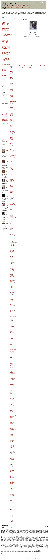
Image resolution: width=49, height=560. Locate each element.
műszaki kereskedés (13, 155)
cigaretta (16, 531)
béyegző (11, 363)
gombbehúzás (12, 235)
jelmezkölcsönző (12, 411)
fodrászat (11, 79)
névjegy (11, 453)
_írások (5, 526)
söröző (11, 319)
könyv (11, 304)
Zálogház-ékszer (7, 179)
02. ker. (17, 526)
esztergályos (11, 281)
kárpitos (11, 119)
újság (10, 264)
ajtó (10, 348)
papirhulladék (12, 544)
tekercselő (11, 488)
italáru (11, 179)
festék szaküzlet (12, 175)
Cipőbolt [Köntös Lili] (4, 29)
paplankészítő (12, 458)
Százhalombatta (40, 546)
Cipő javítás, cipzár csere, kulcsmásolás (7, 188)
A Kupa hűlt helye (4, 122)
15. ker (11, 90)
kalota (27, 538)
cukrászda (11, 95)
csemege (11, 149)
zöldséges (11, 96)
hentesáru (11, 131)
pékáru (30, 544)
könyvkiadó (41, 540)
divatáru (27, 532)
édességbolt (11, 191)
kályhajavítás (12, 422)
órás (27, 543)
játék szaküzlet (12, 299)
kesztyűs (11, 167)
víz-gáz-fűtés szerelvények (12, 505)
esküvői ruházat (12, 280)
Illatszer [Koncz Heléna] (5, 40)
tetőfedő (11, 321)
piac (10, 460)
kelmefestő (5, 539)
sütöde (11, 257)
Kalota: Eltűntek (4, 70)
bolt (10, 357)
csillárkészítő (12, 227)
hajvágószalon (5, 536)
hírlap (11, 199)
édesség (37, 532)
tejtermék (11, 258)
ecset (10, 374)
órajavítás (11, 193)
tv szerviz (11, 325)
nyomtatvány (11, 185)
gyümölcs (11, 163)
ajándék (11, 84)
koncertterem (10, 540)
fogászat (11, 386)
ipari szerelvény (29, 537)
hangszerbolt (12, 293)
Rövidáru (11, 161)
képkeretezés (12, 424)
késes (20, 539)
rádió (10, 312)
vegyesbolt (46, 549)
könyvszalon (11, 435)
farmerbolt (11, 379)
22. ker (11, 126)
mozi (10, 113)
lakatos (35, 541)
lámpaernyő (11, 442)
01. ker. (11, 107)
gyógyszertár (12, 137)
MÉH (10, 343)
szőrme (11, 256)
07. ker (11, 73)
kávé (39, 538)
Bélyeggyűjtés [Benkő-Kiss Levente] (6, 24)
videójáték (11, 502)
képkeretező (11, 132)
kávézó (44, 538)
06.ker (11, 339)
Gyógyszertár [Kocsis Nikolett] (6, 36)
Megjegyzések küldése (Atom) (26, 67)
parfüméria (11, 459)
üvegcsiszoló (12, 338)
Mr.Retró (3, 85)
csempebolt (11, 371)
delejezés (11, 372)
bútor (10, 103)
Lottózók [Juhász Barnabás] (5, 48)
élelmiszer (18, 533)
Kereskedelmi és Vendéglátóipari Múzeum (5, 82)
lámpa (11, 441)
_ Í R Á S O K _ (4, 22)
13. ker (11, 102)
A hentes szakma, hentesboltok (7, 161)
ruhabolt (11, 145)
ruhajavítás (11, 186)
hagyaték (11, 400)
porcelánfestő (36, 544)
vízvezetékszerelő (12, 508)
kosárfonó (27, 540)
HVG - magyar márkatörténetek (4, 79)
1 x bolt (4, 9)
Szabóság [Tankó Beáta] (5, 54)
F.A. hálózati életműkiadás (3, 108)
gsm (10, 394)
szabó (11, 89)
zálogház (11, 331)
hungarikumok (12, 405)
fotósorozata (17, 12)
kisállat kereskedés (12, 415)
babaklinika (27, 529)
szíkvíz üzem (45, 547)
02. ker (11, 72)
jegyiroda (11, 298)
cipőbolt (25, 531)
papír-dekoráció (12, 310)
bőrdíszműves (12, 97)
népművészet (12, 452)
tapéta (11, 320)
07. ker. (11, 114)
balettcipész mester (34, 529)
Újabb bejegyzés (22, 65)
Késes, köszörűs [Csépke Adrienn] (6, 46)
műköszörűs (11, 306)
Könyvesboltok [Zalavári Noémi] (6, 47)
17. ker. (31, 527)
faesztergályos (12, 282)
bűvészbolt (11, 276)
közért (21, 541)
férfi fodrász (11, 197)
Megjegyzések (4, 95)
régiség (11, 138)
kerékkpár (11, 412)
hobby (4, 537)
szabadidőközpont (12, 204)
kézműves (11, 428)
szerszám (11, 472)
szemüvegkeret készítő (13, 316)
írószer (11, 336)
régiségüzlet (11, 251)
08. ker (46, 526)
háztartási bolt (19, 536)
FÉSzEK (23, 9)
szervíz (11, 169)
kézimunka (26, 539)
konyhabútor (17, 540)
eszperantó (11, 377)
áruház (11, 221)
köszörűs (11, 181)
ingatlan (26, 537)
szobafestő (11, 318)
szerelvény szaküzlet (28, 547)
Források (10, 9)
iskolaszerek (11, 410)
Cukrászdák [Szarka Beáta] (5, 30)
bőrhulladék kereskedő (13, 365)
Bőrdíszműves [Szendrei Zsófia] (6, 28)
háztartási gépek (12, 406)
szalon (11, 466)
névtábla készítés (12, 454)
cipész (11, 85)
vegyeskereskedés (12, 101)
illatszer (11, 151)
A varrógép (7, 194)
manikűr (11, 241)
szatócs (36, 546)
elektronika (11, 230)
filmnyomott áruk (12, 384)
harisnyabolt (11, 150)
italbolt (42, 537)
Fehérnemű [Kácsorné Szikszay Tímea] (7, 34)
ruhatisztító (11, 250)
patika (11, 215)
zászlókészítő (12, 333)
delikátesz (18, 532)
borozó (11, 274)
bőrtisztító (11, 367)
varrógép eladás (12, 327)
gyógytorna (11, 399)
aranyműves (11, 352)
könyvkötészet (45, 540)
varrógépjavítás (32, 549)
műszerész (11, 245)
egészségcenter (45, 532)
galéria (11, 288)
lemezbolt (11, 440)
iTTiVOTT (29, 9)
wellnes (11, 509)
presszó (39, 544)
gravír (11, 393)
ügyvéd (11, 521)
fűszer (11, 198)
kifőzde (41, 539)
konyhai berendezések (22, 540)
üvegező (14, 549)
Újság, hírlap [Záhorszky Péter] (6, 64)
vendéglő (11, 500)
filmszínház (11, 234)
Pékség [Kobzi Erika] (4, 53)
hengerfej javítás (34, 536)
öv (10, 263)
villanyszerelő (12, 121)
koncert (11, 417)
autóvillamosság (12, 269)
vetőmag (11, 501)
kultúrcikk (11, 421)
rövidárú (11, 252)
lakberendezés (39, 541)
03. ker (20, 526)
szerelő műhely (12, 471)
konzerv (11, 418)
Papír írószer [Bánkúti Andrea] (6, 52)
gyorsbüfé (11, 292)
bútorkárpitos (12, 275)
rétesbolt (16, 545)
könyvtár (11, 436)
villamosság (29, 550)
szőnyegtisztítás (12, 483)
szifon (11, 475)
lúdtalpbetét (11, 445)
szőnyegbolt (11, 482)
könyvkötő (11, 434)
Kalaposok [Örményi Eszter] (5, 41)
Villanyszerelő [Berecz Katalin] (6, 59)
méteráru (11, 144)
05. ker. (11, 77)
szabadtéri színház (12, 205)
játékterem (11, 180)
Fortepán (3, 76)
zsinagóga (11, 510)
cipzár (11, 224)
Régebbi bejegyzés (43, 65)
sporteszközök (3, 546)
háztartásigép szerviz (29, 536)
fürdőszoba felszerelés (13, 391)
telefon (11, 489)
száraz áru (11, 478)
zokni (32, 551)
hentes (38, 536)
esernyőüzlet (11, 233)
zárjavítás (11, 511)
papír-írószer (11, 108)
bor (10, 358)
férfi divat (11, 390)
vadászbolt (11, 495)
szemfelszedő (12, 216)
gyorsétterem (12, 398)
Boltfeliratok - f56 (4, 75)
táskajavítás (11, 326)
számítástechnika (12, 217)
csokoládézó (11, 228)
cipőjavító (11, 143)
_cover (11, 344)
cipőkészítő (33, 531)
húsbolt (11, 210)
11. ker (11, 71)
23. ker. (42, 527)
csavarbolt (43, 531)
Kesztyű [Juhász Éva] (5, 42)
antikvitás (11, 127)
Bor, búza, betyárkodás (5, 123)
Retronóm (3, 86)
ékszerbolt (11, 192)
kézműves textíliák (12, 429)
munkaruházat (12, 305)
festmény (11, 383)
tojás (10, 490)
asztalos (6, 529)
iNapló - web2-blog (4, 113)
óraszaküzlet (11, 222)
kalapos (11, 125)
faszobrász (11, 380)
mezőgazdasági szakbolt (13, 242)
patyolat (11, 156)
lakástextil (11, 203)
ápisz (10, 514)
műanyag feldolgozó (12, 244)
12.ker (11, 115)
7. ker (11, 342)
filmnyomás (11, 385)
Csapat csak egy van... (5, 119)
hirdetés (11, 294)
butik (43, 530)
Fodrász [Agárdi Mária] (5, 35)
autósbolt (11, 174)
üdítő (10, 337)
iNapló (15, 9)
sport (10, 465)
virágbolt (11, 91)
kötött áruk (18, 541)
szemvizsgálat (14, 547)
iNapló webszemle (4, 114)
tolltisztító (11, 324)
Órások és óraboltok (7, 150)
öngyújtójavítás (12, 262)
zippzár (30, 551)
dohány (31, 532)
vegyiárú (10, 550)
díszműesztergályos (12, 373)
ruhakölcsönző (34, 545)
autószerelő (11, 268)
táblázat (3, 71)
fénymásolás (11, 389)
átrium (11, 515)
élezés (11, 516)
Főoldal (32, 65)
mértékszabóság (12, 447)
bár (37, 529)
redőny (11, 464)
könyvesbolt (37, 540)
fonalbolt (11, 286)
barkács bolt (40, 529)
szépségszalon (12, 157)
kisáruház (11, 416)
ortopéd (11, 246)
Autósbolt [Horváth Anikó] (5, 23)
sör (10, 484)
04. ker (24, 526)
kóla (10, 430)
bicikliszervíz (11, 530)
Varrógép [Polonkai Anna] (5, 58)
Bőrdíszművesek (7, 221)
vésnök (11, 330)
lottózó (11, 120)
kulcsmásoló (11, 109)
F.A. (19, 9)
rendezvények (11, 545)
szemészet (11, 470)
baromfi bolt (11, 270)
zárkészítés (11, 332)
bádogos (11, 223)
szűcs (11, 187)
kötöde (15, 541)
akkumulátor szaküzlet (13, 349)
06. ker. (11, 78)
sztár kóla (11, 477)
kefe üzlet (11, 300)
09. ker (11, 83)
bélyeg (5, 530)
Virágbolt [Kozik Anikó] (5, 60)
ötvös (10, 173)
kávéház (11, 423)
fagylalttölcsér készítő (13, 378)
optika (11, 133)
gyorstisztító (11, 397)
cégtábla (11, 229)
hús (14, 537)
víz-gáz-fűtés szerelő (43, 550)
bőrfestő (11, 364)
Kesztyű (7, 212)
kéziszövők (30, 539)
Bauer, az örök (4, 118)
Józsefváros (19, 538)
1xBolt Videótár (4, 69)
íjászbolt (11, 520)
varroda (11, 496)
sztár (10, 476)
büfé (10, 162)
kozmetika (11, 168)
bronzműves (11, 359)
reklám (11, 311)
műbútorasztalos (12, 448)
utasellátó (11, 494)
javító (10, 211)
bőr (10, 209)
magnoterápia (12, 446)
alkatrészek (11, 351)
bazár (2, 530)
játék (10, 200)
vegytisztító (11, 139)
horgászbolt (11, 404)
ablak (10, 345)
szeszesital (39, 547)
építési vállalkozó (12, 517)
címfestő (18, 531)
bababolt (11, 353)
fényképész (11, 287)
